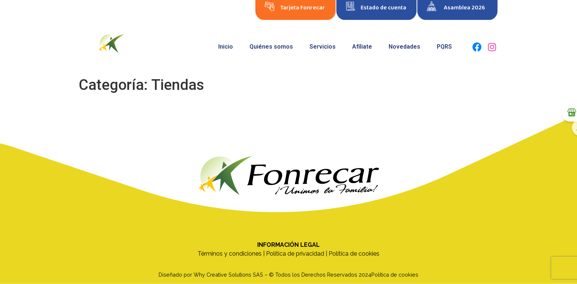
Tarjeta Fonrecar (302, 5)
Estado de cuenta (383, 5)
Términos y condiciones (230, 253)
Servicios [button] (322, 46)
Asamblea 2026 (464, 5)
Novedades (404, 46)
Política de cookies (354, 253)
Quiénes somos (271, 46)
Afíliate (362, 46)
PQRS (444, 46)
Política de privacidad (295, 253)
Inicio (225, 46)
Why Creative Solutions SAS (228, 274)
